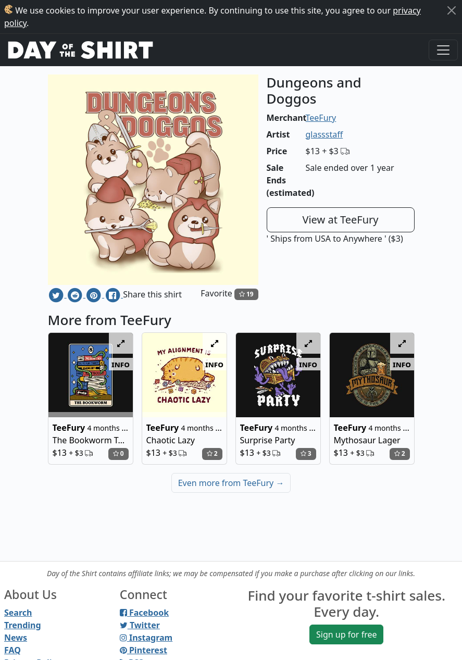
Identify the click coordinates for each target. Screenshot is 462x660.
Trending (22, 625)
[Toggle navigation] (443, 50)
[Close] (451, 10)
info (120, 364)
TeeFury (321, 117)
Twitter (140, 625)
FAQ (12, 650)
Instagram (146, 637)
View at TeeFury (340, 220)
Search (18, 612)
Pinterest (143, 650)
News (15, 637)
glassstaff (324, 134)
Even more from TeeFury (231, 483)
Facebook (144, 612)
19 (246, 294)
